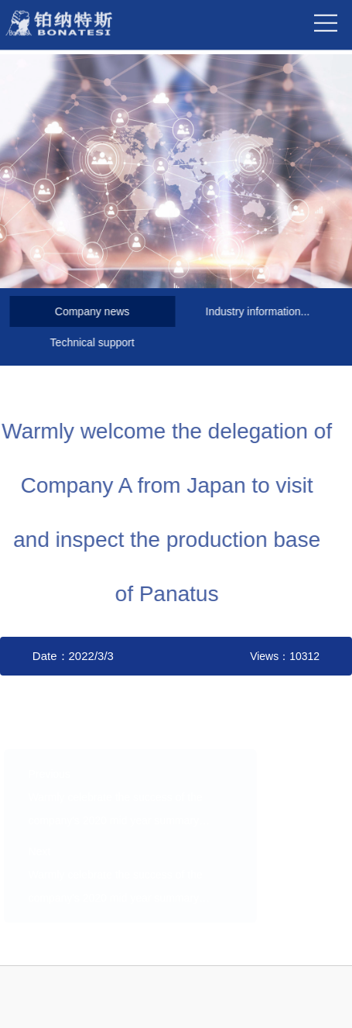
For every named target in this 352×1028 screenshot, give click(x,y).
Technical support (91, 342)
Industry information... (256, 311)
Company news (91, 311)
